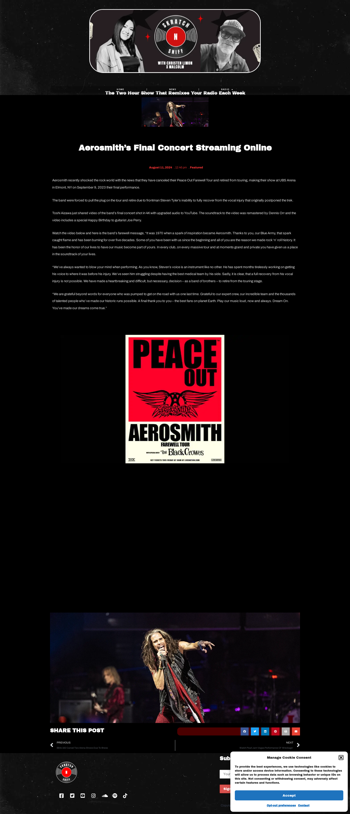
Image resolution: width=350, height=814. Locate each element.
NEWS (172, 89)
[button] (341, 757)
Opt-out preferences (281, 805)
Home (120, 89)
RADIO (227, 89)
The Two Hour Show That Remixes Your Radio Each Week (175, 76)
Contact (303, 805)
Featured (196, 167)
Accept (289, 795)
